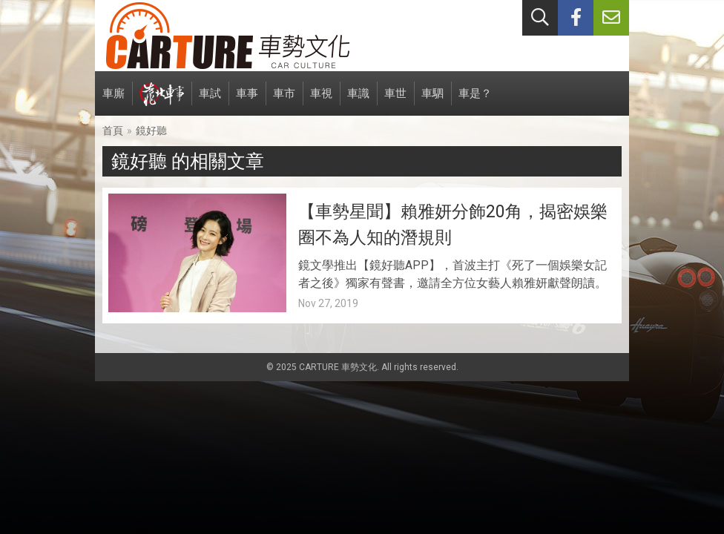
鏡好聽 (151, 130)
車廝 (113, 101)
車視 (321, 101)
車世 (395, 101)
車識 (358, 101)
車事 (247, 101)
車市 (284, 101)
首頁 (112, 130)
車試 (209, 101)
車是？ (475, 101)
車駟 (432, 101)
